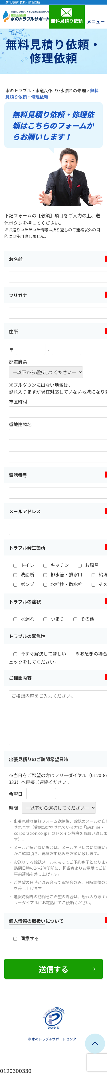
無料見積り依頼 (67, 16)
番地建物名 (20, 424)
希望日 (16, 793)
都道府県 (18, 361)
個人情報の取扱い (27, 920)
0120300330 (15, 1070)
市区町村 (18, 401)
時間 (13, 807)
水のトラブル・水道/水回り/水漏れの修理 (45, 90)
